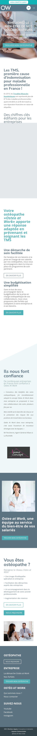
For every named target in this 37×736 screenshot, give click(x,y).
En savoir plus (13, 275)
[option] (18, 452)
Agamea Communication (19, 731)
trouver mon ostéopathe (18, 45)
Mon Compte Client (18, 2)
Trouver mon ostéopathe (17, 681)
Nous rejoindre (14, 612)
